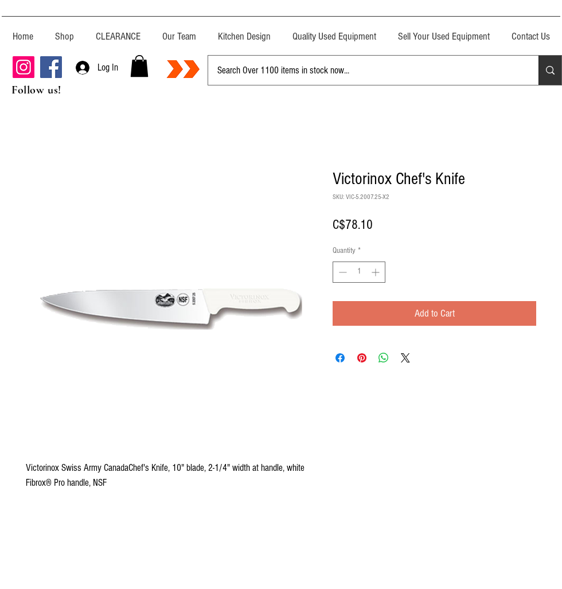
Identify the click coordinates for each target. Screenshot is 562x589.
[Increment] (376, 272)
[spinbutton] (359, 272)
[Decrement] (341, 272)
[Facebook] (51, 67)
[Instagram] (23, 67)
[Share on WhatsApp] (384, 358)
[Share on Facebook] (340, 358)
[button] (139, 66)
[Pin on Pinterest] (362, 358)
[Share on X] (405, 358)
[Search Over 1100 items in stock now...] (364, 70)
